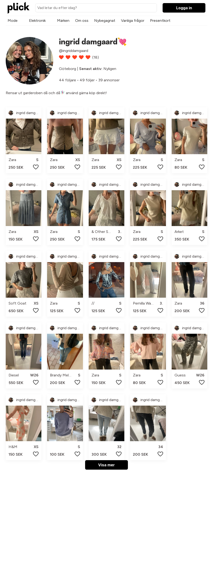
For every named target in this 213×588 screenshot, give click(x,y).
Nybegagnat (104, 20)
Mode (13, 20)
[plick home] (18, 8)
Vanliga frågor (132, 20)
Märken (63, 20)
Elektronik (37, 20)
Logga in (184, 7)
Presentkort (160, 20)
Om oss (81, 20)
